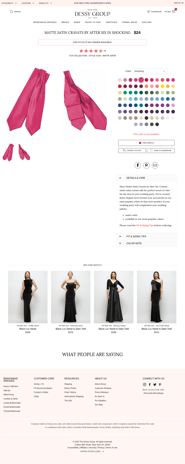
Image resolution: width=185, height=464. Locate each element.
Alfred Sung (8, 395)
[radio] (81, 50)
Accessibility (73, 448)
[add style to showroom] (161, 150)
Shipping (68, 384)
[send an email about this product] (155, 165)
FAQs (36, 396)
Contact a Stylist (41, 392)
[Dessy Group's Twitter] (156, 384)
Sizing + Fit (39, 384)
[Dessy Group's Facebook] (150, 384)
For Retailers (100, 401)
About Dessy (100, 384)
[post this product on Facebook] (138, 165)
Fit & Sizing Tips (145, 225)
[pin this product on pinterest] (146, 165)
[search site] (15, 12)
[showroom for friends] (154, 12)
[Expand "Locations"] (28, 3)
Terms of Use (111, 448)
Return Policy (70, 388)
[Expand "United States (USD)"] (92, 451)
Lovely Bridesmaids (12, 403)
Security (92, 448)
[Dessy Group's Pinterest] (161, 384)
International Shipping (74, 396)
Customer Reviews (103, 388)
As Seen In (99, 396)
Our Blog (99, 405)
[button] (29, 102)
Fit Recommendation (43, 388)
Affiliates (83, 448)
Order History (70, 392)
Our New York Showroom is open (92, 3)
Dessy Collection (10, 386)
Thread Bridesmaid (11, 411)
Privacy (101, 448)
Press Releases (102, 392)
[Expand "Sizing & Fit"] (45, 3)
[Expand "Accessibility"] (9, 3)
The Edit (68, 401)
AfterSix (6, 390)
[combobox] (148, 71)
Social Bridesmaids (11, 407)
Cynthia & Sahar (10, 399)
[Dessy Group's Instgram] (145, 384)
